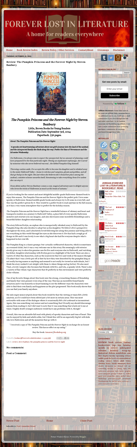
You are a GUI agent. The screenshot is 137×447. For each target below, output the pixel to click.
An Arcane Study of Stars (110, 248)
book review (115, 342)
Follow (101, 270)
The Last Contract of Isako (109, 210)
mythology (102, 379)
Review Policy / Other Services (58, 50)
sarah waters (115, 384)
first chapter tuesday (106, 356)
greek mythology (123, 381)
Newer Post (12, 421)
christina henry (104, 363)
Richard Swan (111, 239)
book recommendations (121, 358)
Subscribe (114, 95)
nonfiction (121, 353)
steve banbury (24, 342)
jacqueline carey (113, 376)
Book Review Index (27, 50)
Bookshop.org (60, 332)
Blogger (83, 437)
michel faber (126, 376)
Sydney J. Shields (112, 251)
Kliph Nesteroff (111, 231)
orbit (129, 353)
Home (9, 50)
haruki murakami (119, 363)
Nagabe (103, 201)
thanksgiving (103, 381)
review (15, 342)
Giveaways (103, 50)
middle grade (103, 358)
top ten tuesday (121, 345)
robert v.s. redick (124, 374)
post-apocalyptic (114, 379)
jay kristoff (118, 366)
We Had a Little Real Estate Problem (111, 226)
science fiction (112, 361)
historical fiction (106, 353)
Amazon (49, 332)
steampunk (126, 379)
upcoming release (123, 356)
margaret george (109, 374)
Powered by (114, 104)
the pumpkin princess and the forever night (47, 342)
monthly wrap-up (120, 350)
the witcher (113, 381)
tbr (110, 358)
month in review (108, 348)
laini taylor (119, 371)
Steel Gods (109, 236)
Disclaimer (119, 50)
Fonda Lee (110, 215)
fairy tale (127, 368)
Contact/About (85, 50)
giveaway (110, 371)
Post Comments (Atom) (26, 426)
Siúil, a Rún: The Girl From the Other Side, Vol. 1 (115, 195)
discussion (109, 366)
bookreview (104, 345)
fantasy (127, 342)
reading (101, 361)
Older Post (86, 421)
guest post (102, 376)
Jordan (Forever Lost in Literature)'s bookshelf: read (112, 185)
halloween (102, 371)
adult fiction (125, 361)
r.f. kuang (118, 368)
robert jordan (106, 384)
